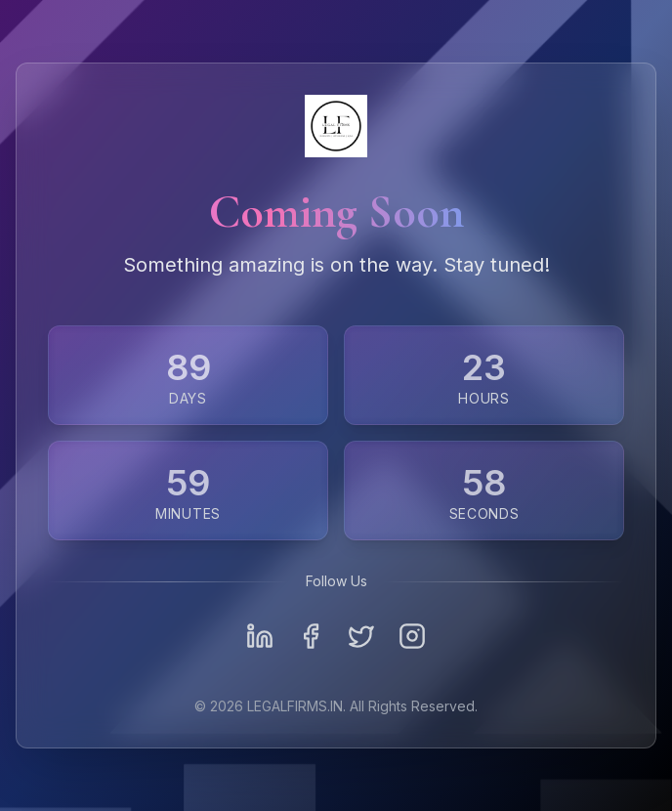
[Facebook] (310, 636)
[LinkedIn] (259, 636)
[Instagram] (412, 636)
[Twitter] (361, 636)
